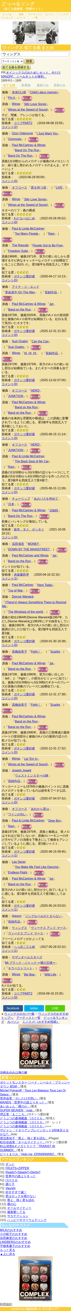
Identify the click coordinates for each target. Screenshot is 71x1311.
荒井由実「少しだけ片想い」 (19, 1098)
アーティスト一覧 (28, 1017)
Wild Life (50, 974)
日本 (11, 504)
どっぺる (7, 16)
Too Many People (26, 233)
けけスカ (11, 1180)
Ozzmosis (14, 139)
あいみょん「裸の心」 (15, 1106)
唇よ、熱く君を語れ (20, 1200)
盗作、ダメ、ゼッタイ (29, 529)
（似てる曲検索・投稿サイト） (23, 8)
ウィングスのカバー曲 (19, 1013)
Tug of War (15, 590)
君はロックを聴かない (20, 1196)
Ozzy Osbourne (22, 133)
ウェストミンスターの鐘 (31, 775)
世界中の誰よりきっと (20, 1176)
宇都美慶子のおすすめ (15, 1246)
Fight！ (36, 651)
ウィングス (19, 927)
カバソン (49, 14)
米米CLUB (19, 92)
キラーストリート (20, 968)
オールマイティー (19, 1208)
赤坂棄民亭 (21, 574)
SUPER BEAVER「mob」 (17, 1110)
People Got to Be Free (48, 245)
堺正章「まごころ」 (13, 1114)
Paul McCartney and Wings (30, 555)
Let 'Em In (31, 758)
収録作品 (51, 292)
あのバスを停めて (46, 498)
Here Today (45, 585)
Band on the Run (19, 309)
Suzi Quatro (20, 341)
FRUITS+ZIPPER (17, 1168)
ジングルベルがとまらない (43, 916)
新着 (21, 16)
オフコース (19, 187)
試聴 (27, 98)
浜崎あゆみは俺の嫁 (13, 1072)
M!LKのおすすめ (11, 1230)
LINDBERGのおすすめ (15, 1242)
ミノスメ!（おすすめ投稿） (40, 1021)
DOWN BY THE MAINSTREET (29, 549)
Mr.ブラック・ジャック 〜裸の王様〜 (30, 962)
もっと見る (7, 1250)
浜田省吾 (18, 543)
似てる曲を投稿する (16, 67)
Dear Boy (54, 820)
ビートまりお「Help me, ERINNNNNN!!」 (28, 1154)
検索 (29, 61)
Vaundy (10, 1188)
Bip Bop (29, 974)
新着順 (25, 85)
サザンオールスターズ (27, 957)
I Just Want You (47, 133)
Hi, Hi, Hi (30, 353)
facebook (13, 1008)
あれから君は (40, 809)
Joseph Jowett (21, 770)
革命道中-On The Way (20, 292)
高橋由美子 (19, 651)
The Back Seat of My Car (32, 461)
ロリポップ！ (51, 1308)
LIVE (59, 187)
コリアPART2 (23, 123)
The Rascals (20, 245)
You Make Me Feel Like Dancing (37, 867)
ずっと (10, 1164)
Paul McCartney (23, 584)
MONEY (33, 543)
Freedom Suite (18, 251)
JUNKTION (15, 396)
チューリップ (21, 498)
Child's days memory (44, 92)
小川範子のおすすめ (13, 1234)
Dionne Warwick (23, 596)
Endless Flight (17, 872)
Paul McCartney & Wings (29, 145)
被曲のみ (43, 85)
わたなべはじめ (24, 218)
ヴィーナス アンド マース (48, 927)
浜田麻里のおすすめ (13, 1238)
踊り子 (10, 1184)
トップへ (7, 1017)
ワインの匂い (17, 814)
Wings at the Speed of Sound (28, 109)
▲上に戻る (7, 1254)
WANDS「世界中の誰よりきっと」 (24, 1102)
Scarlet (55, 651)
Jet (51, 304)
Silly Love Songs (35, 104)
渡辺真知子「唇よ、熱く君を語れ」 (24, 1138)
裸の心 (11, 1204)
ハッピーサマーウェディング (27, 1220)
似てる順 (9, 85)
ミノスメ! (64, 14)
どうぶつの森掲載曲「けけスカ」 (22, 1118)
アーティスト (35, 16)
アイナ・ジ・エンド (25, 286)
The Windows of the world (25, 611)
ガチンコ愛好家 (24, 276)
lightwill (31, 1308)
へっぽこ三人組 (24, 946)
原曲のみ (60, 85)
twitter (34, 1008)
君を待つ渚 (38, 187)
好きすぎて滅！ (16, 1192)
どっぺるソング (18, 4)
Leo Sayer (19, 861)
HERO (35, 390)
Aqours (17, 916)
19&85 (53, 510)
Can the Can (40, 341)
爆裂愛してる (16, 1212)
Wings (16, 103)
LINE (55, 1008)
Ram (51, 233)
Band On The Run (27, 150)
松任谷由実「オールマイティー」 (22, 1142)
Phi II (11, 97)
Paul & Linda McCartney (28, 228)
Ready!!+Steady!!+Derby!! (22, 1172)
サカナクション (17, 1216)
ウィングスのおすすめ (53, 1013)
